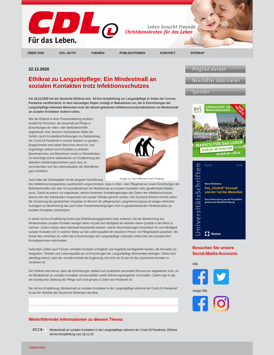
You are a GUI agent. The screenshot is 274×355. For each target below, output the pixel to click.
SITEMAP (198, 53)
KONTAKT (170, 53)
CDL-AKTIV (70, 53)
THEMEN (100, 53)
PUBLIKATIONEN (135, 53)
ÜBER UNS (39, 53)
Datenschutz (37, 347)
